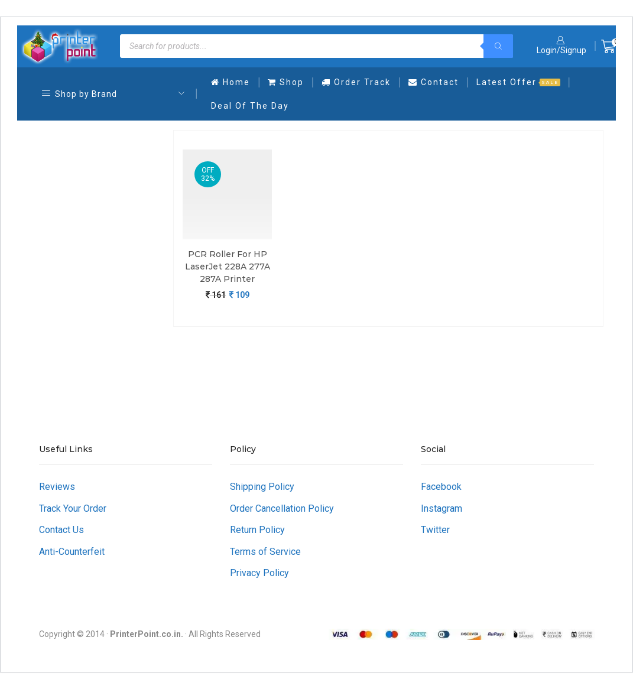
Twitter (435, 529)
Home (230, 82)
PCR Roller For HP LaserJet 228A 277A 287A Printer (227, 266)
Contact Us (61, 529)
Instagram (441, 508)
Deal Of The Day (250, 105)
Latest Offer (518, 82)
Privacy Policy (259, 572)
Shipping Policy (262, 486)
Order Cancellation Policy (282, 508)
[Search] (498, 46)
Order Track (356, 82)
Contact (433, 82)
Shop (286, 82)
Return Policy (257, 529)
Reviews (57, 486)
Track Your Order (72, 508)
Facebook (441, 486)
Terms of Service (265, 551)
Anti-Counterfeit (72, 551)
